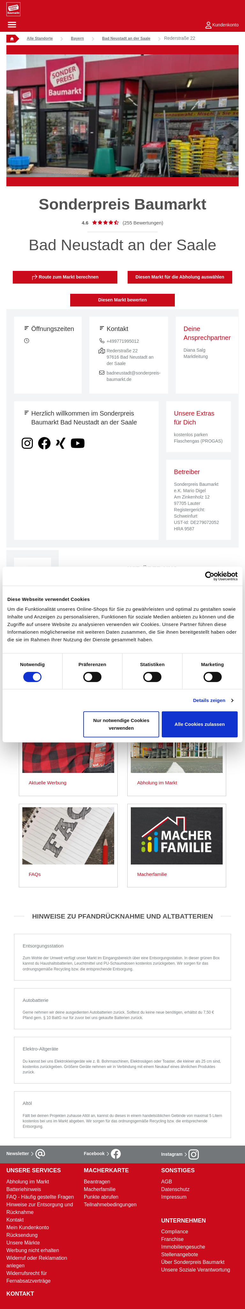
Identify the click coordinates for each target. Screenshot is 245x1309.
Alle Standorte (40, 38)
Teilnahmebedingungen (110, 1204)
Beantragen (97, 1181)
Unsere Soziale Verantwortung (195, 1269)
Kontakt (15, 1220)
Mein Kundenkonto (27, 1227)
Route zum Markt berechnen (65, 277)
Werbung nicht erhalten (32, 1250)
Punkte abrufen (101, 1197)
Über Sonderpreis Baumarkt (192, 1262)
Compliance (174, 1231)
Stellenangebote (179, 1254)
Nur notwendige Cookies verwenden (121, 724)
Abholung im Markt (27, 1181)
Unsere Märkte (23, 1242)
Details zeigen (209, 700)
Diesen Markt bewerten (122, 299)
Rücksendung (22, 1235)
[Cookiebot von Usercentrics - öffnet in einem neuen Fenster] (210, 576)
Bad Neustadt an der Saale (126, 38)
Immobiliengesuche (183, 1247)
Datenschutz (175, 1189)
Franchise (172, 1239)
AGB (166, 1181)
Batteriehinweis (23, 1189)
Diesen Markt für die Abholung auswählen (180, 276)
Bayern (77, 38)
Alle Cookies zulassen (199, 724)
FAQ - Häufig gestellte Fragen (40, 1197)
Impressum (173, 1197)
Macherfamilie (100, 1189)
